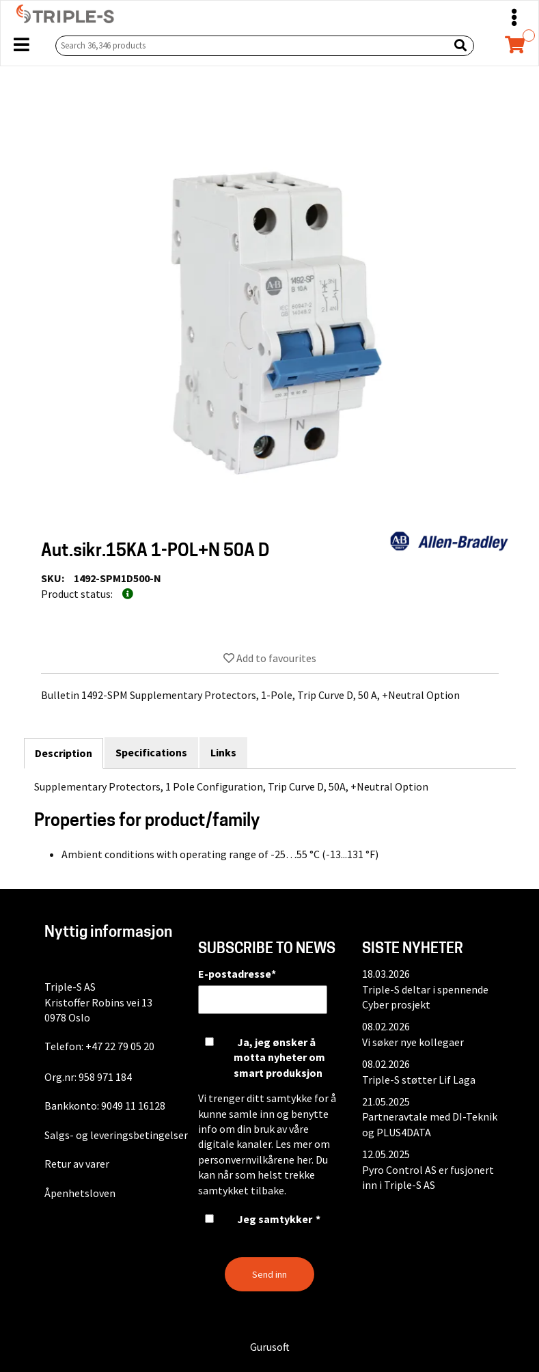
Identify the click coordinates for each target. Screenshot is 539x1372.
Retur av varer (76, 1163)
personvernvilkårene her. (256, 1159)
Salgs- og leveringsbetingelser (116, 1135)
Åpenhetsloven (79, 1193)
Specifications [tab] (151, 752)
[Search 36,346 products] (249, 45)
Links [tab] (223, 752)
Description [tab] (63, 753)
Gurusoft (270, 1347)
